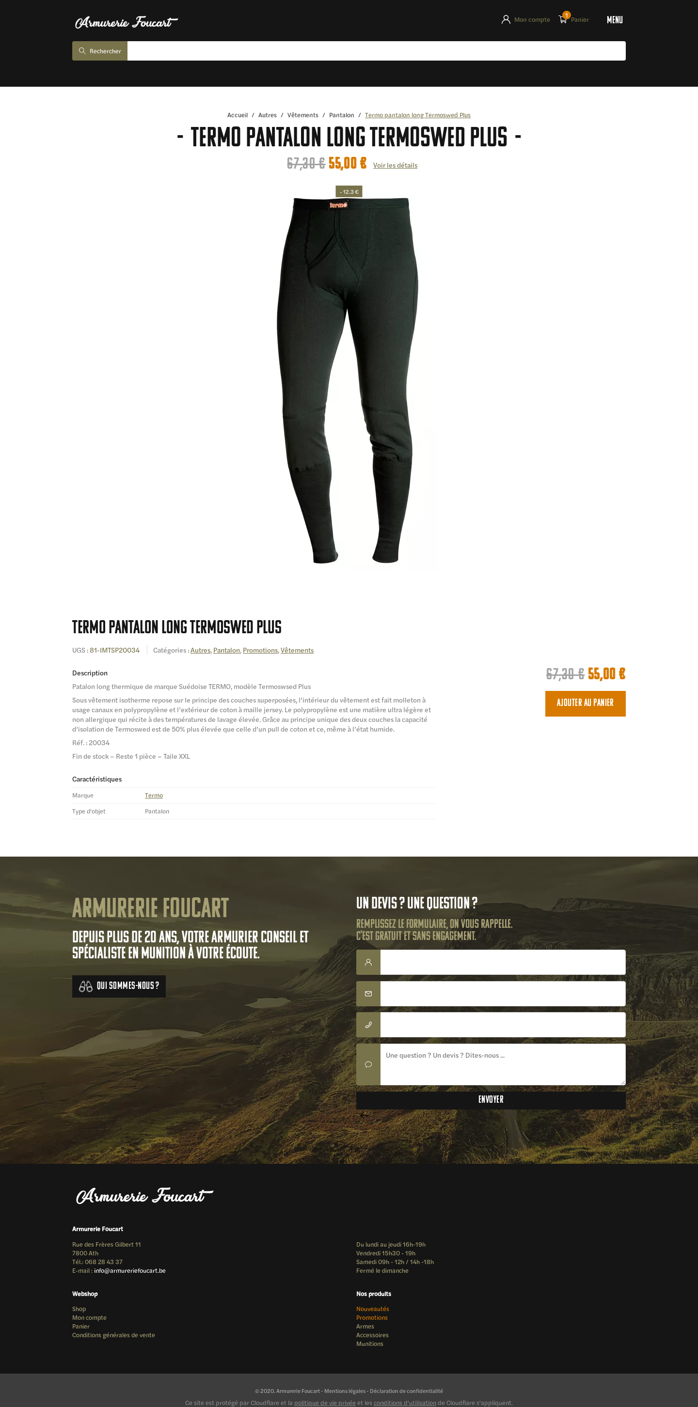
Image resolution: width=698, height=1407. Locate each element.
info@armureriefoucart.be (130, 1271)
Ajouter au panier (585, 704)
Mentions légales (344, 1394)
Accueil (236, 115)
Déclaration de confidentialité (406, 1394)
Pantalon (342, 115)
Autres (267, 115)
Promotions (263, 650)
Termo (154, 795)
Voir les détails (395, 165)
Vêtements (302, 115)
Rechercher (107, 51)
